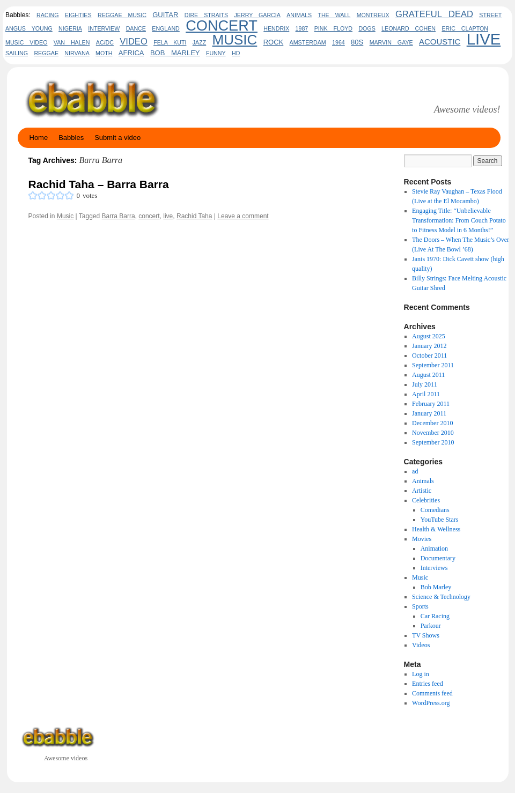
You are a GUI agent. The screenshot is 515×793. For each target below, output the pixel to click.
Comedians (435, 510)
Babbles (71, 138)
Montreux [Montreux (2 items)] (373, 15)
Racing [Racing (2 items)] (47, 15)
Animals (423, 481)
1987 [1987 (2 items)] (302, 28)
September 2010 (433, 442)
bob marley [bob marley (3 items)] (175, 53)
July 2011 (424, 384)
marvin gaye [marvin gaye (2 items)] (391, 42)
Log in (420, 674)
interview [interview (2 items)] (104, 28)
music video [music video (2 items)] (26, 42)
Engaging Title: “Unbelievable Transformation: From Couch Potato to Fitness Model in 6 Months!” (459, 220)
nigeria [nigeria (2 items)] (70, 28)
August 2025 (428, 336)
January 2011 (429, 413)
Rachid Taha (194, 216)
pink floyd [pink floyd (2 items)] (333, 28)
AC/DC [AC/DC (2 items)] (105, 42)
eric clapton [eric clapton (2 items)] (465, 28)
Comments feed (432, 693)
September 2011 (433, 365)
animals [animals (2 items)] (299, 15)
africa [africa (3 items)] (131, 53)
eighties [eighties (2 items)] (78, 15)
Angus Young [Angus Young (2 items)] (29, 28)
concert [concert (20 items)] (222, 25)
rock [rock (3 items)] (273, 42)
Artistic (421, 490)
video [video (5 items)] (134, 41)
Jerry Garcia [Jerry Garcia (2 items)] (257, 15)
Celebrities (426, 500)
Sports (420, 606)
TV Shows (425, 635)
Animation (434, 548)
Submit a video (117, 138)
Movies (421, 539)
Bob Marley (436, 587)
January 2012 (429, 346)
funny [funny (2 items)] (216, 53)
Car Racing (435, 616)
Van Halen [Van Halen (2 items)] (72, 42)
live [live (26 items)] (484, 39)
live (168, 216)
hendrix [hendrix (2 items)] (276, 28)
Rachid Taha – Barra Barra (98, 184)
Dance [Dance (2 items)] (136, 28)
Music (65, 216)
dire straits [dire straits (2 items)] (206, 15)
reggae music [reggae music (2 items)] (122, 15)
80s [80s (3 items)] (357, 42)
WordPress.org (431, 703)
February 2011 (431, 403)
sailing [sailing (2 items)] (16, 53)
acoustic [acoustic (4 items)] (439, 41)
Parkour (431, 625)
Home (39, 138)
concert (148, 216)
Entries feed (427, 683)
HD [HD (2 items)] (236, 53)
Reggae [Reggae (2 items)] (46, 53)
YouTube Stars (440, 519)
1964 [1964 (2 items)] (338, 42)
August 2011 (428, 375)
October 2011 (429, 355)
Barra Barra (118, 216)
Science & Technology (441, 597)
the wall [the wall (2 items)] (334, 15)
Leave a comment (242, 216)
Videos (421, 645)
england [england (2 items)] (166, 28)
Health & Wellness (436, 529)
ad (415, 471)
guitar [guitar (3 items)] (165, 15)
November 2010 (433, 432)
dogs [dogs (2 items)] (366, 28)
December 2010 (432, 423)
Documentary (438, 558)
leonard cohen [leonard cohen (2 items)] (408, 28)
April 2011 (426, 394)
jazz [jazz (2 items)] (199, 42)
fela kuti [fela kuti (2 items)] (169, 42)
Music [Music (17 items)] (235, 40)
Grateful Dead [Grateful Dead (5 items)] (434, 14)
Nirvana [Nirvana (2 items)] (76, 53)
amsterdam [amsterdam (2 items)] (308, 42)
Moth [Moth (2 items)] (103, 53)
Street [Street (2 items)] (490, 15)
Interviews (434, 568)
